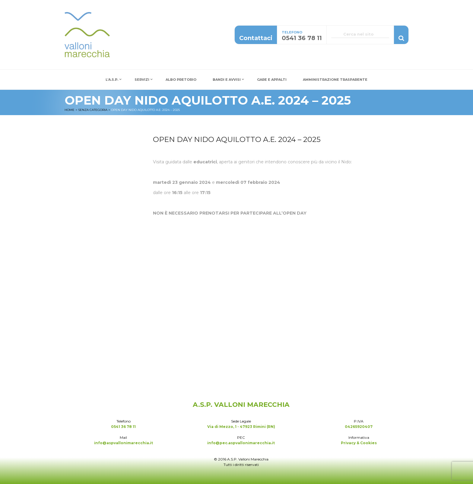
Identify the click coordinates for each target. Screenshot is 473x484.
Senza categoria (92, 110)
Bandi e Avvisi (227, 79)
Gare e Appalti (272, 79)
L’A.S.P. (112, 79)
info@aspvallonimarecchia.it (123, 443)
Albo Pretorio (181, 79)
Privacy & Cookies (359, 443)
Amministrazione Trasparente (335, 79)
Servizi (142, 79)
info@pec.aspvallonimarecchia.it (241, 443)
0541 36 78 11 (123, 426)
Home (70, 110)
